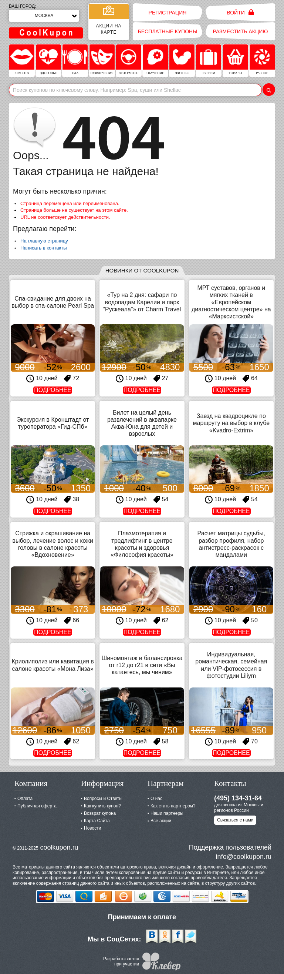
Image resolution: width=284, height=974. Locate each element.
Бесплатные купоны (167, 31)
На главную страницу (44, 241)
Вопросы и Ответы (103, 798)
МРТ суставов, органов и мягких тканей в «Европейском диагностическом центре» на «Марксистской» (231, 302)
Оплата (25, 798)
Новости (92, 828)
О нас (156, 798)
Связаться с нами (235, 820)
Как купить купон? (102, 806)
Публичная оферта (37, 806)
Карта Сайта (97, 820)
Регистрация (168, 13)
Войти (240, 12)
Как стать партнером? (173, 806)
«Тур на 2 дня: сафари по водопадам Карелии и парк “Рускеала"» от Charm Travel (142, 302)
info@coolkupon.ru (243, 856)
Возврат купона (100, 813)
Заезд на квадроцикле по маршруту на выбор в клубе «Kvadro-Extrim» (231, 423)
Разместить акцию (240, 31)
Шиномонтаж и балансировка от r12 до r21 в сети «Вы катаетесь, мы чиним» (142, 665)
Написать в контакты (43, 248)
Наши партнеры (167, 813)
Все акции (161, 820)
